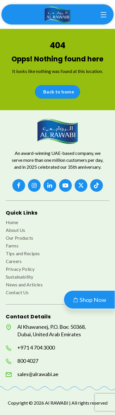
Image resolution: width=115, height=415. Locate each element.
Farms (12, 245)
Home (12, 222)
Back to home (58, 91)
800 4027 (22, 361)
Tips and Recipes (23, 253)
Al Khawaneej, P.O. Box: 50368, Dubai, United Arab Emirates (46, 330)
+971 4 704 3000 (30, 347)
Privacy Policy (20, 269)
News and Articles (24, 284)
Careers (14, 261)
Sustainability (19, 276)
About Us (15, 230)
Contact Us (17, 292)
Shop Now (89, 299)
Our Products (19, 238)
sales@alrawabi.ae (32, 374)
